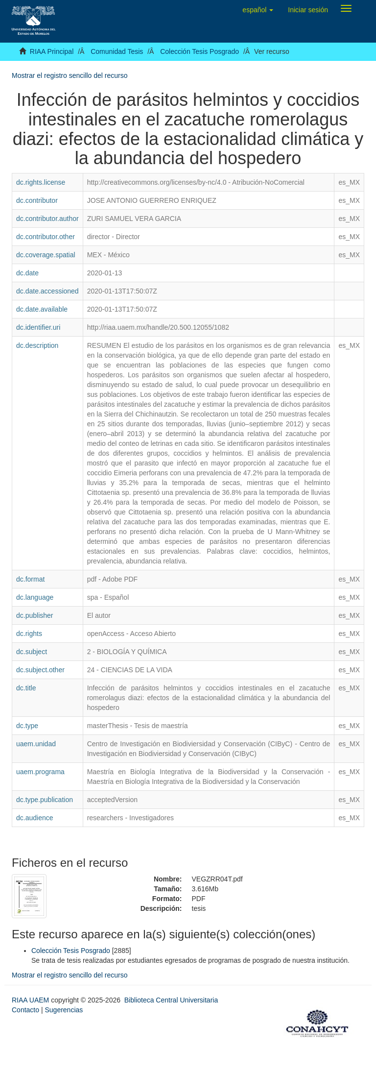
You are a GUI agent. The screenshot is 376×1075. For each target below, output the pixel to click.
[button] (258, 10)
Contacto (25, 1010)
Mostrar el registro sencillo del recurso (70, 75)
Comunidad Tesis (117, 51)
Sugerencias (64, 1010)
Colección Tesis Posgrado (199, 51)
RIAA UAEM (31, 1000)
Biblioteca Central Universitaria (171, 1000)
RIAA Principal (51, 51)
